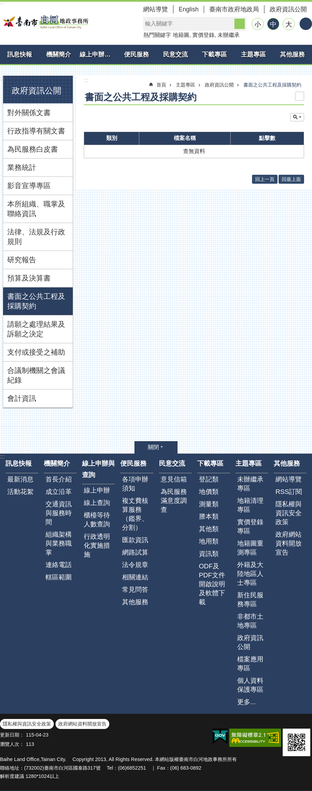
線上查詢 (97, 502)
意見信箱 (174, 479)
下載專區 (214, 54)
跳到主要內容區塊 (3, 3)
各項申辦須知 (135, 484)
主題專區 (253, 54)
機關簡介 (58, 54)
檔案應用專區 (250, 664)
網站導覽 (155, 9)
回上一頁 (264, 179)
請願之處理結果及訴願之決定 (36, 329)
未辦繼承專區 (250, 484)
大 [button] (288, 24)
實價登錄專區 (250, 526)
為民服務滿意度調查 (174, 500)
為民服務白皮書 (32, 149)
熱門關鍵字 (157, 35)
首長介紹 (59, 479)
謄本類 (209, 516)
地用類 (209, 541)
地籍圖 (181, 35)
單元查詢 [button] (297, 117)
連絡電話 (59, 564)
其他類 (209, 529)
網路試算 (135, 552)
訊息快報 (19, 54)
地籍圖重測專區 (250, 548)
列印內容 (299, 96)
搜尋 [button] (239, 24)
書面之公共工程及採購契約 (36, 301)
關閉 (153, 447)
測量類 (209, 504)
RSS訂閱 (288, 491)
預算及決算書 (29, 278)
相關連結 (135, 577)
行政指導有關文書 (36, 131)
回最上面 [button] (291, 179)
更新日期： (12, 735)
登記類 (209, 479)
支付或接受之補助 (36, 352)
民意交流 (175, 54)
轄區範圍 (59, 577)
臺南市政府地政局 (234, 9)
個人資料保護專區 (250, 685)
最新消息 (20, 479)
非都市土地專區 (250, 621)
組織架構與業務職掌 (59, 543)
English (189, 9)
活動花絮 (20, 491)
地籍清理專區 (250, 505)
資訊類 (209, 553)
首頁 (161, 85)
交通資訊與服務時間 (59, 513)
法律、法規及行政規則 (36, 236)
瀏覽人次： (12, 744)
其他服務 (292, 54)
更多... (246, 702)
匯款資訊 (135, 540)
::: (2, 78)
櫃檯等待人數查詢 (97, 519)
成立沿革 (59, 491)
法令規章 (135, 564)
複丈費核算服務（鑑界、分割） (135, 514)
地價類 (209, 491)
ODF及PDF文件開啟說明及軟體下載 (212, 584)
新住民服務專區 (250, 599)
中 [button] (273, 24)
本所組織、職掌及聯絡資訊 (36, 208)
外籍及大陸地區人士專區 (250, 573)
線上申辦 (97, 490)
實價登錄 (203, 35)
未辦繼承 (229, 35)
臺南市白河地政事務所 (45, 22)
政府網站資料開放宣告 (288, 543)
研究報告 (21, 260)
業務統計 (21, 167)
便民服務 (136, 54)
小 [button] (257, 24)
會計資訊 (21, 398)
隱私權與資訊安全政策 (288, 513)
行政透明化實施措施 (97, 545)
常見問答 (135, 589)
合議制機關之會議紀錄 (36, 375)
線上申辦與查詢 (98, 54)
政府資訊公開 (288, 9)
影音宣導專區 (29, 186)
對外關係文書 (29, 112)
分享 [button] (306, 24)
